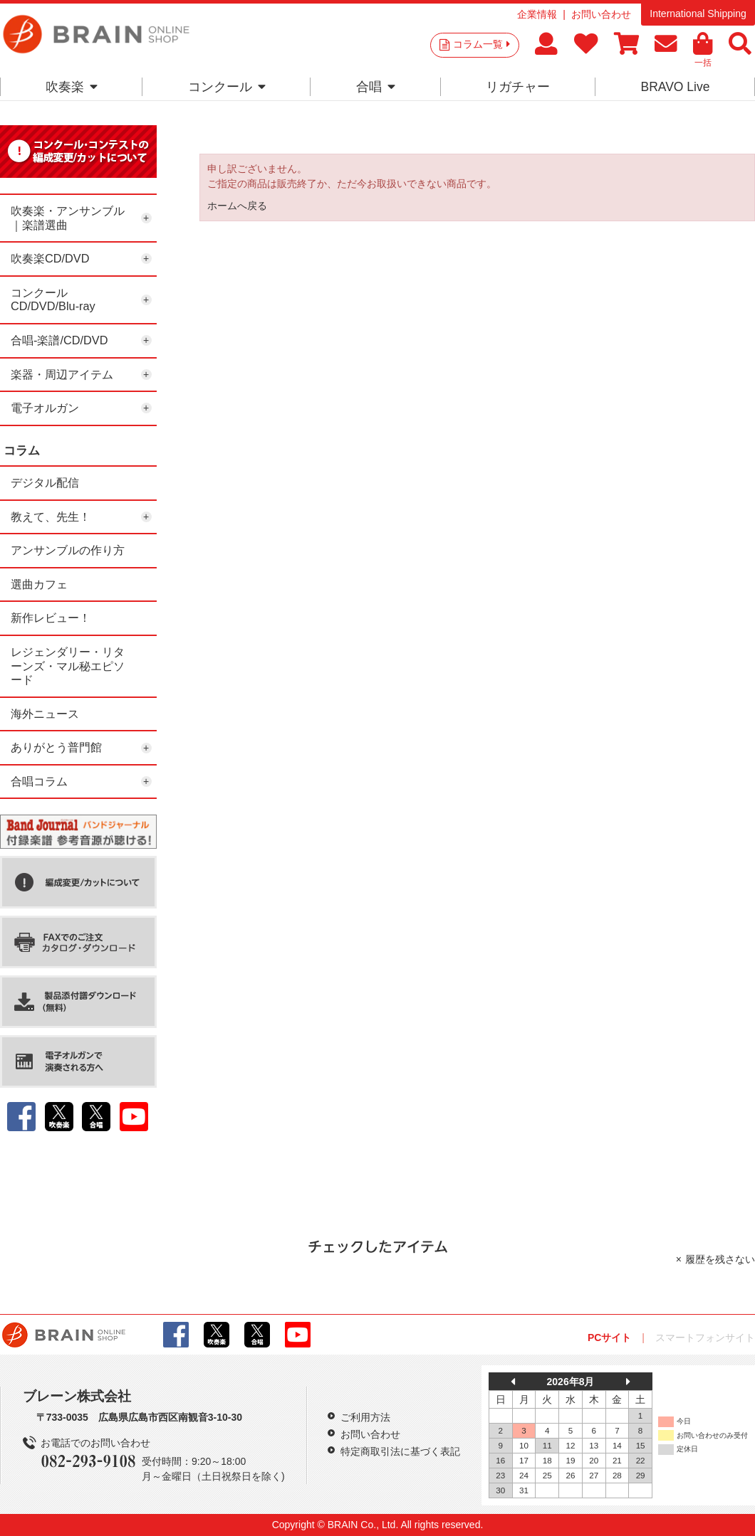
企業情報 (537, 14)
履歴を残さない (720, 1259)
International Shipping (698, 13)
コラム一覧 (481, 44)
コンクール (227, 87)
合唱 (375, 87)
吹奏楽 (72, 87)
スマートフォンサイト (705, 1337)
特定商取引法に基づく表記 (400, 1451)
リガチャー (518, 87)
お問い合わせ (601, 14)
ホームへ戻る (237, 205)
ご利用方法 (365, 1417)
